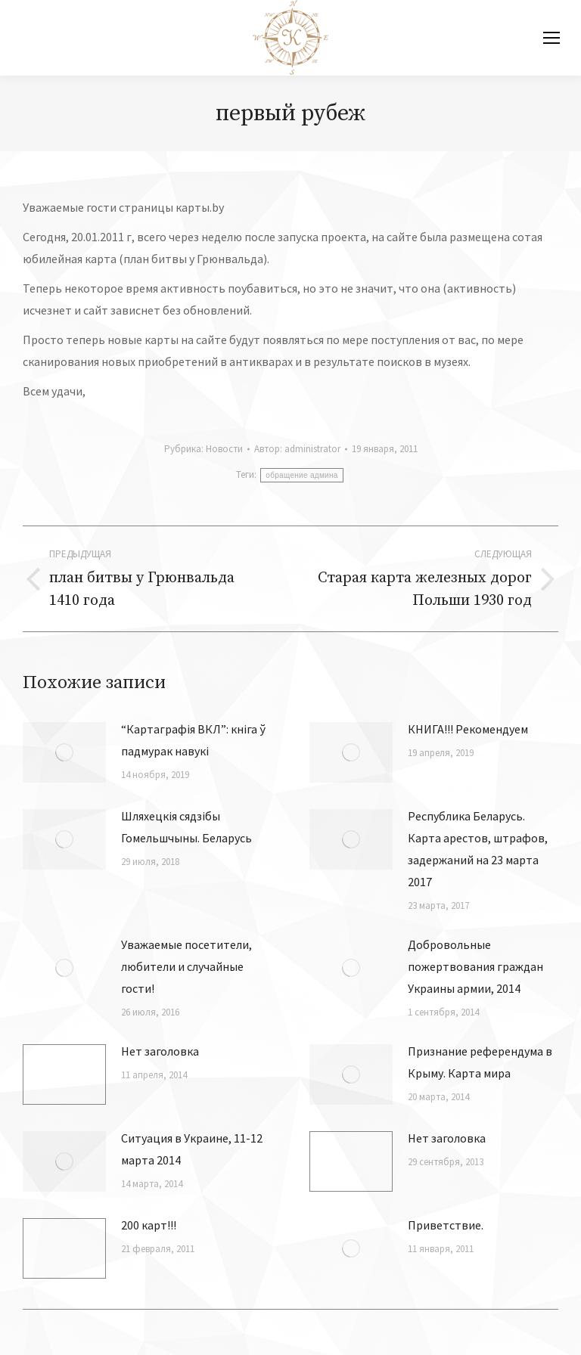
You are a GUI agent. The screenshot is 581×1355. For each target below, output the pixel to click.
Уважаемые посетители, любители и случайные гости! (186, 966)
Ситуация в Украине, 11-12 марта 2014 (192, 1148)
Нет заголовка (160, 1051)
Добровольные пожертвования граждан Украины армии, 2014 (475, 966)
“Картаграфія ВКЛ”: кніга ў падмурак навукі (193, 739)
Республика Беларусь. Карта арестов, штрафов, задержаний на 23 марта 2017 (478, 848)
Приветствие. (445, 1225)
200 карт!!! (148, 1225)
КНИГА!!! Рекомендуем (468, 728)
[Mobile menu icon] (551, 37)
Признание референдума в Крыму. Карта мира (480, 1062)
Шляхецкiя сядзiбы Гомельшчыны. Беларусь (186, 826)
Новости (224, 448)
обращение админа (301, 475)
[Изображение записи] (64, 752)
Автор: (297, 448)
